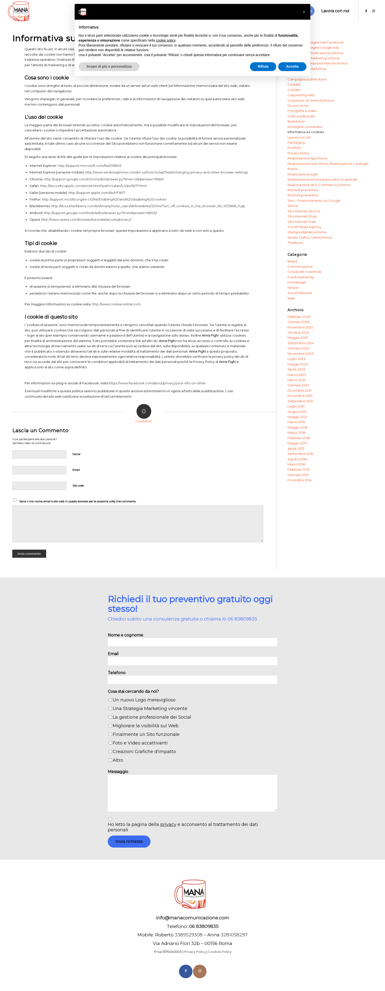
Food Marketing (300, 277)
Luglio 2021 (296, 406)
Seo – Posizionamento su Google (314, 200)
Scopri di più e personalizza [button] (109, 66)
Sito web (78, 485)
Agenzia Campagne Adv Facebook (316, 42)
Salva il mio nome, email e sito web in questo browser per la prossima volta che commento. (77, 501)
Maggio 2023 (298, 364)
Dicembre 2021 (299, 390)
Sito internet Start (302, 222)
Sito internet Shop (302, 216)
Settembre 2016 (300, 454)
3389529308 (189, 935)
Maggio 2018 (298, 427)
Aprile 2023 (296, 369)
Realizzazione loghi (303, 174)
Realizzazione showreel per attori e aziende (323, 179)
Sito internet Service (304, 211)
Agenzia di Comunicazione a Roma (315, 53)
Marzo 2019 (296, 422)
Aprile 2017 (296, 448)
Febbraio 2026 (299, 317)
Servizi (293, 206)
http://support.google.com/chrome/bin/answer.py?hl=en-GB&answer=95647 (104, 179)
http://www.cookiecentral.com (116, 304)
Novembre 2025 (300, 327)
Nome (76, 454)
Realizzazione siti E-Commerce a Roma (319, 185)
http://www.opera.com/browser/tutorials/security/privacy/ (86, 219)
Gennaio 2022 (298, 385)
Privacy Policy (298, 153)
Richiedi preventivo (303, 190)
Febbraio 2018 (299, 438)
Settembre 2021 (300, 401)
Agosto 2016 (297, 459)
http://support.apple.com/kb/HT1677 (97, 193)
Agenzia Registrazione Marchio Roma (317, 63)
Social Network (300, 293)
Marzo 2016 (296, 464)
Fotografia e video (302, 111)
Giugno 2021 (297, 412)
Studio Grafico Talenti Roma (310, 237)
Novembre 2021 (300, 396)
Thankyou (295, 243)
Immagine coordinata (305, 127)
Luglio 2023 (296, 359)
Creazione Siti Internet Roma (311, 100)
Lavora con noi (299, 137)
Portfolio (294, 148)
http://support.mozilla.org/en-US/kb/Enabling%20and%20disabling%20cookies (104, 199)
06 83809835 (242, 619)
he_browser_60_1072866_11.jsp (221, 206)
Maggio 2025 (298, 338)
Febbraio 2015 (298, 469)
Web (291, 298)
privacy (168, 824)
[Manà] (19, 11)
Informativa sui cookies (306, 132)
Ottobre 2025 (298, 332)
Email (76, 470)
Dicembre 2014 (300, 480)
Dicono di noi (298, 106)
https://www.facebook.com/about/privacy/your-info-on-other (157, 383)
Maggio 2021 (297, 417)
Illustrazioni (296, 121)
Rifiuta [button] (263, 66)
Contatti (294, 84)
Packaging (296, 142)
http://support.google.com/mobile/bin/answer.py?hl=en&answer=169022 (100, 213)
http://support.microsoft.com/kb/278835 (89, 166)
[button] (304, 12)
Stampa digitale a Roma (307, 232)
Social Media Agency (304, 227)
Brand (292, 261)
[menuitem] (335, 11)
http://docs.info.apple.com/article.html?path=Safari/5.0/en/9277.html (93, 186)
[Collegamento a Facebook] (366, 11)
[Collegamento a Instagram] (373, 11)
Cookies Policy (220, 952)
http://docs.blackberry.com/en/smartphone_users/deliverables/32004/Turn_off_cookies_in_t (124, 206)
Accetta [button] (292, 66)
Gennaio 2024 (298, 348)
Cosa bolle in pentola (304, 272)
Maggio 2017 (297, 443)
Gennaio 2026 (298, 322)
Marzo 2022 (297, 380)
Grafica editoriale (301, 116)
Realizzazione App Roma (307, 158)
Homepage (297, 282)
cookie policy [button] (165, 40)
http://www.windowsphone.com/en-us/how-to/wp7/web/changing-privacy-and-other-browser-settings (166, 172)
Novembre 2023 (300, 354)
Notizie (293, 288)
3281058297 (234, 935)
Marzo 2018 (296, 432)
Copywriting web (301, 95)
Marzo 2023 (297, 375)
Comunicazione (300, 266)
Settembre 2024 (301, 343)
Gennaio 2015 (298, 475)
